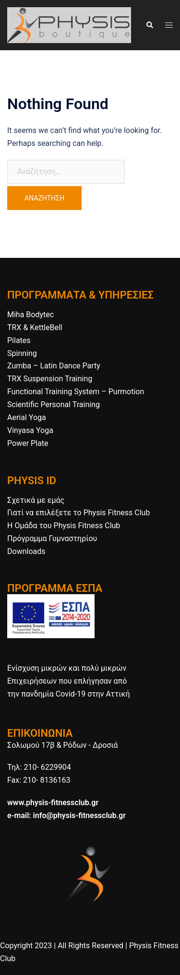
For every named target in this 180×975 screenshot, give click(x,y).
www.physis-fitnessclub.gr (52, 802)
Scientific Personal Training (53, 404)
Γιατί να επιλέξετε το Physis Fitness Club (78, 512)
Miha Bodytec (30, 314)
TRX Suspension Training (49, 378)
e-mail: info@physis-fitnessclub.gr (66, 815)
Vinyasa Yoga (30, 430)
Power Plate (27, 443)
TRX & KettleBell (34, 327)
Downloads (26, 551)
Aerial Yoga (26, 417)
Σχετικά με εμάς (35, 500)
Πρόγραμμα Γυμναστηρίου (52, 538)
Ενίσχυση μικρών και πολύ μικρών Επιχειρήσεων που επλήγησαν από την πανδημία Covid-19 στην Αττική (68, 681)
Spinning (22, 353)
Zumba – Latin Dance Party (53, 365)
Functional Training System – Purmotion (75, 391)
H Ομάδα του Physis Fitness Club (63, 525)
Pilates (19, 340)
